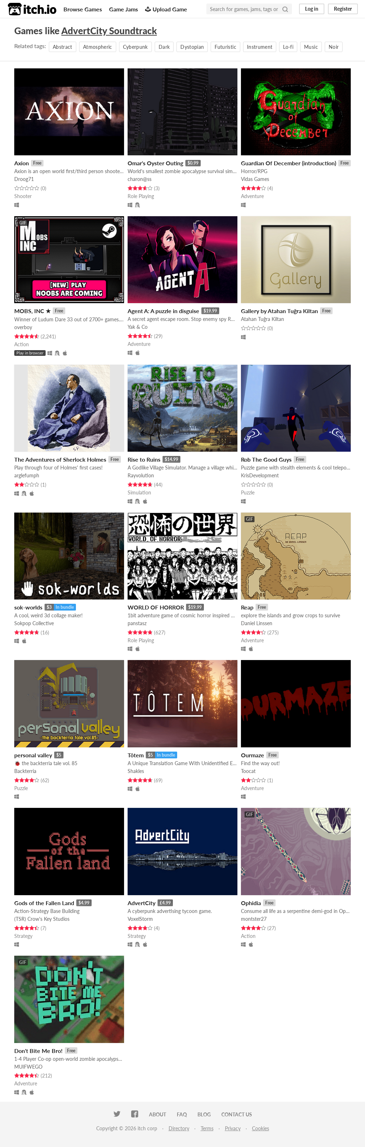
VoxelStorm (140, 919)
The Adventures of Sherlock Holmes (60, 459)
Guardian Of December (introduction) (288, 163)
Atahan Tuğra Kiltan (262, 319)
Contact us (236, 1114)
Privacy (233, 1128)
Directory (179, 1128)
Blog (204, 1114)
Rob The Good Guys (266, 459)
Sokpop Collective (34, 623)
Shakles (136, 771)
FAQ (182, 1114)
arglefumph (26, 475)
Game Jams (123, 9)
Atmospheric (97, 47)
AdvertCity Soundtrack (109, 30)
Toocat (248, 771)
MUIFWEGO (28, 1067)
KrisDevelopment (260, 475)
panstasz (137, 623)
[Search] (285, 9)
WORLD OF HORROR (156, 607)
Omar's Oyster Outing (155, 163)
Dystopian (192, 47)
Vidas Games (255, 179)
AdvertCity (141, 902)
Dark (164, 47)
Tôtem (136, 755)
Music (311, 47)
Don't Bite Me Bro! (38, 1050)
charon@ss (139, 179)
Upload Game (166, 9)
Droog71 (24, 179)
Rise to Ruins (144, 459)
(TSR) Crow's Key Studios (42, 919)
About (157, 1114)
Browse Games (82, 9)
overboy (23, 327)
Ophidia (251, 902)
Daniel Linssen (256, 623)
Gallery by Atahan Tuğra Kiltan (279, 310)
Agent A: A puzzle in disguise (163, 310)
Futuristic (225, 47)
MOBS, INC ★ (32, 310)
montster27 (254, 919)
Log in (311, 9)
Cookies (260, 1128)
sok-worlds (28, 607)
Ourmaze (252, 755)
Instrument (260, 47)
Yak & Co (138, 327)
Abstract (62, 47)
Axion (21, 163)
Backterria (25, 771)
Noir (334, 47)
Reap (247, 607)
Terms (207, 1128)
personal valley (33, 755)
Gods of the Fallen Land (44, 902)
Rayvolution (141, 475)
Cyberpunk (135, 47)
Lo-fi (288, 47)
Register (343, 9)
